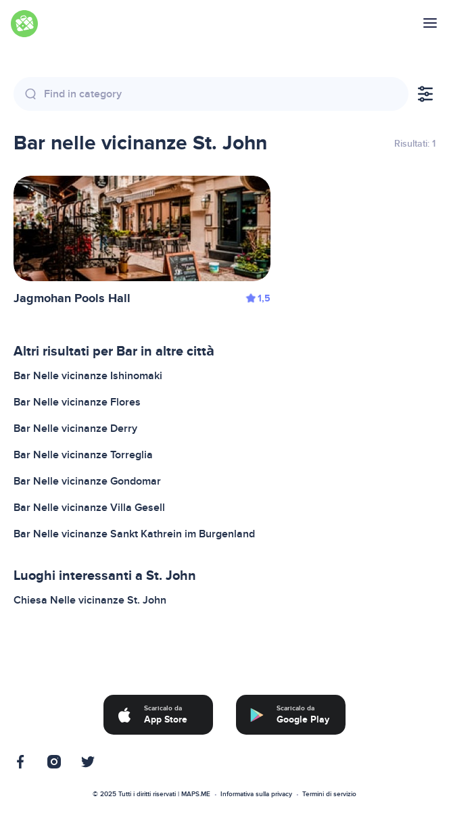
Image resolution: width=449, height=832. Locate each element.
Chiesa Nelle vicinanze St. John (90, 600)
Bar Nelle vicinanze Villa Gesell (89, 507)
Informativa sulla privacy (256, 794)
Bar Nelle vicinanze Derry (75, 428)
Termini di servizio (329, 794)
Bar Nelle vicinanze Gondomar (87, 481)
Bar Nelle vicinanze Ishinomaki (88, 376)
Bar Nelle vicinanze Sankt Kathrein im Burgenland (134, 534)
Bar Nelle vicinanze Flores (77, 402)
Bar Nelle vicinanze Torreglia (83, 455)
